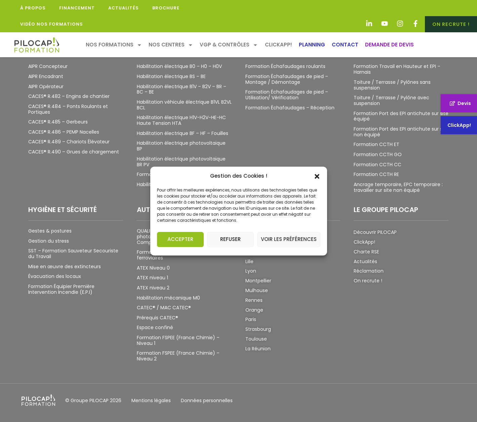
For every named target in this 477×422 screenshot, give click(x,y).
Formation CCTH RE (376, 174)
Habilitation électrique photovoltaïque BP (181, 146)
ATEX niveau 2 (153, 287)
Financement (77, 8)
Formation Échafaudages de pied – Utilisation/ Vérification (286, 95)
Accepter (180, 239)
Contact (345, 44)
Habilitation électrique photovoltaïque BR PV (181, 161)
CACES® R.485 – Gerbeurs (58, 121)
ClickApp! (278, 44)
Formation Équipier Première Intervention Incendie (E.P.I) (61, 289)
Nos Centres (171, 45)
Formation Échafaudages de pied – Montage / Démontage (286, 79)
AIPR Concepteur (48, 66)
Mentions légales (151, 400)
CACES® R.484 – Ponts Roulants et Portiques (68, 109)
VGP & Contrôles (229, 45)
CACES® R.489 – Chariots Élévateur (69, 141)
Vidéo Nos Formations (51, 24)
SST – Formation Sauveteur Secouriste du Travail (73, 253)
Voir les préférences (289, 239)
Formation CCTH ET (376, 144)
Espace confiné (155, 327)
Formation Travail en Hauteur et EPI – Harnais (397, 69)
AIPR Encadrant (45, 76)
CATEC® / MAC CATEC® (164, 307)
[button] (317, 176)
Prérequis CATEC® (157, 317)
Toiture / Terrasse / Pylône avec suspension (391, 100)
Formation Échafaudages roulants (285, 66)
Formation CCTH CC (377, 164)
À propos (33, 8)
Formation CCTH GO (378, 154)
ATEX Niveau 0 (153, 268)
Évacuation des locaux (54, 276)
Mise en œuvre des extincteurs (64, 266)
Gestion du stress (48, 241)
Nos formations (114, 45)
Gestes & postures (50, 230)
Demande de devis (389, 44)
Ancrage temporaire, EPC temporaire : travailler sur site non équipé (398, 187)
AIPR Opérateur (46, 86)
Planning (312, 44)
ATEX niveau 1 (152, 277)
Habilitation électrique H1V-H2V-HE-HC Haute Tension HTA (181, 120)
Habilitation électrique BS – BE (171, 76)
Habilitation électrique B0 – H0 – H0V (179, 66)
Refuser (230, 239)
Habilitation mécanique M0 (168, 297)
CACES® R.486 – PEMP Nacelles (63, 132)
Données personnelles (207, 400)
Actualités (123, 8)
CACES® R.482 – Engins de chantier (69, 96)
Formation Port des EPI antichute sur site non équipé (401, 132)
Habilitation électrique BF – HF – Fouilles (182, 133)
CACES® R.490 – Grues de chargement (73, 151)
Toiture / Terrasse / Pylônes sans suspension (392, 85)
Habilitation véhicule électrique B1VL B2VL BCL (184, 105)
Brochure (166, 8)
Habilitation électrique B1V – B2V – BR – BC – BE (181, 89)
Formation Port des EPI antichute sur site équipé (401, 116)
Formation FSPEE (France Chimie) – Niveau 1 (178, 340)
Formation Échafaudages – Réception (289, 107)
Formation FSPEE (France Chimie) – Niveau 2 (178, 356)
